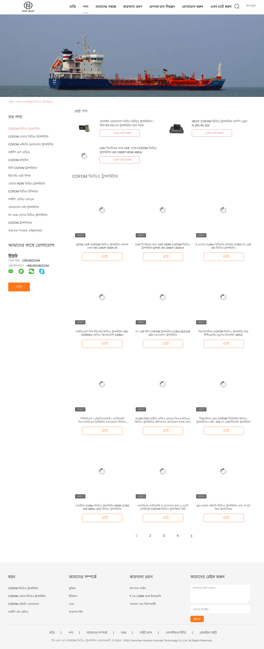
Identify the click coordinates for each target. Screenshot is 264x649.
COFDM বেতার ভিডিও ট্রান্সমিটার (28, 136)
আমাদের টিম (76, 611)
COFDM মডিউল (18, 160)
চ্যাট (19, 287)
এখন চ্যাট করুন (221, 6)
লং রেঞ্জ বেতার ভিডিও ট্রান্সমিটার (27, 215)
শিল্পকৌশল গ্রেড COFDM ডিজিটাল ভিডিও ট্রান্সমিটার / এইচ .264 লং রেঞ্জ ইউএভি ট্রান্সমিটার (223, 420)
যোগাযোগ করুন (192, 6)
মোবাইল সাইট (208, 632)
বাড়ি (73, 6)
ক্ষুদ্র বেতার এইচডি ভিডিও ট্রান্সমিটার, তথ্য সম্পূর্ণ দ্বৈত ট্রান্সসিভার (223, 507)
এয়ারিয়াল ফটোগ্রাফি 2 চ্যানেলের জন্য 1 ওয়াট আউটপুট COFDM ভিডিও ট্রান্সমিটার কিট (162, 507)
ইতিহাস (73, 596)
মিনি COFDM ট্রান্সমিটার (22, 168)
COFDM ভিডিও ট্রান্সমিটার (38, 101)
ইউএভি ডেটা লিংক (19, 175)
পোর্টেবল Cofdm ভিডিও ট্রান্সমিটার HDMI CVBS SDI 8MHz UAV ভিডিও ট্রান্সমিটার (102, 507)
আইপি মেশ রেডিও (19, 152)
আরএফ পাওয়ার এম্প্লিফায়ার (25, 230)
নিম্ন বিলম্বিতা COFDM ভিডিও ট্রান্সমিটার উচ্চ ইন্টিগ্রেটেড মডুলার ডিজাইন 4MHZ (223, 333)
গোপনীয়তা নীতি (176, 632)
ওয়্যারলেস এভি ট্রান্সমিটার (23, 207)
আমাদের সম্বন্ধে (105, 6)
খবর (123, 632)
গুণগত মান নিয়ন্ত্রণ (162, 6)
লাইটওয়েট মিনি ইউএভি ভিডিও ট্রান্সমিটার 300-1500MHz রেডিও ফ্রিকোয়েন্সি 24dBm (102, 333)
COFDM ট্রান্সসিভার (20, 222)
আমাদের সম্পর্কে (97, 632)
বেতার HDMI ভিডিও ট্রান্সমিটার (26, 183)
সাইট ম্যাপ (146, 632)
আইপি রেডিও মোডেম (21, 199)
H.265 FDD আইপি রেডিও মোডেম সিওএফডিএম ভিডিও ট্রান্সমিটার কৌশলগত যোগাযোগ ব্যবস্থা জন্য (163, 420)
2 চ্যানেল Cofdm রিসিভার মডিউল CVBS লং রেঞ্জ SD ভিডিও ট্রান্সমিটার (223, 246)
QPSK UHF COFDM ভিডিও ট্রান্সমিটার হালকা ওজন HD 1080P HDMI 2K (102, 246)
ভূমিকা (72, 588)
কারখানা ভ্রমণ (132, 6)
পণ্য (85, 6)
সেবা (71, 603)
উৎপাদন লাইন (138, 588)
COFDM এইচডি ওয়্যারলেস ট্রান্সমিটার (30, 144)
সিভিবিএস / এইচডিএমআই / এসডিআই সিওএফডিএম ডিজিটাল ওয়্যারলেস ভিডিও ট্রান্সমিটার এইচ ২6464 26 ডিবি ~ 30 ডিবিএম (102, 420)
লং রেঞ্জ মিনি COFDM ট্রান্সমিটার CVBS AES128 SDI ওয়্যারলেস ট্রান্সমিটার (162, 333)
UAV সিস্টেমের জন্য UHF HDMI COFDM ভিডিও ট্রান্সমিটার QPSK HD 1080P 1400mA (162, 246)
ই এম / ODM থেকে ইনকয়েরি (145, 596)
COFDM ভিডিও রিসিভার (23, 191)
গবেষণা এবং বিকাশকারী (143, 603)
